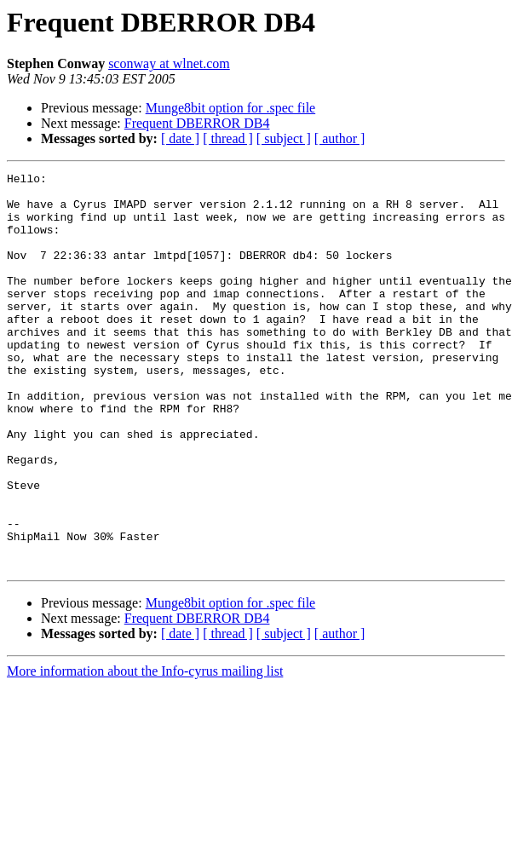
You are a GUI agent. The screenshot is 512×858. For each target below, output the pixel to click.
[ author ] (339, 138)
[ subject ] (283, 138)
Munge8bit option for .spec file (231, 108)
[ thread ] (228, 138)
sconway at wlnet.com (169, 63)
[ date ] (180, 138)
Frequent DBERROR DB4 (197, 123)
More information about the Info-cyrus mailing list (145, 750)
